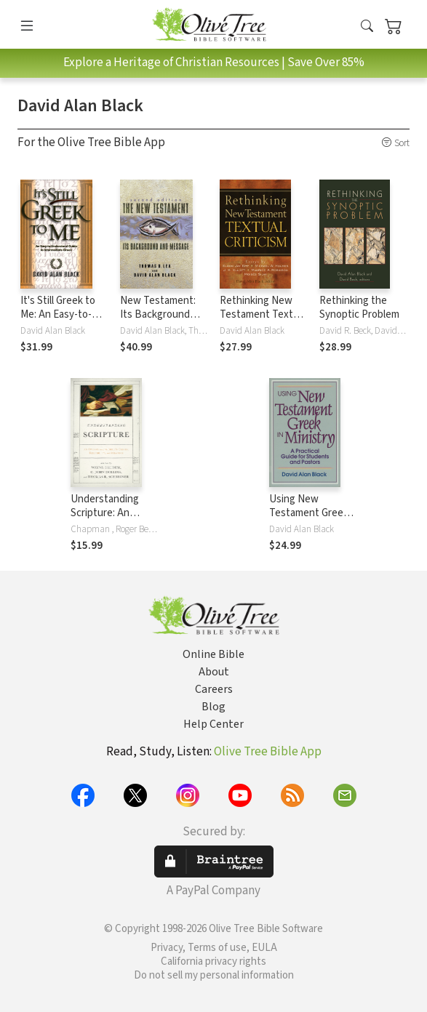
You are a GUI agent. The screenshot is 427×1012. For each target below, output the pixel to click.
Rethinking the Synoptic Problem (359, 307)
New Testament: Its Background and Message (158, 314)
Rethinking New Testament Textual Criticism (263, 314)
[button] (367, 27)
